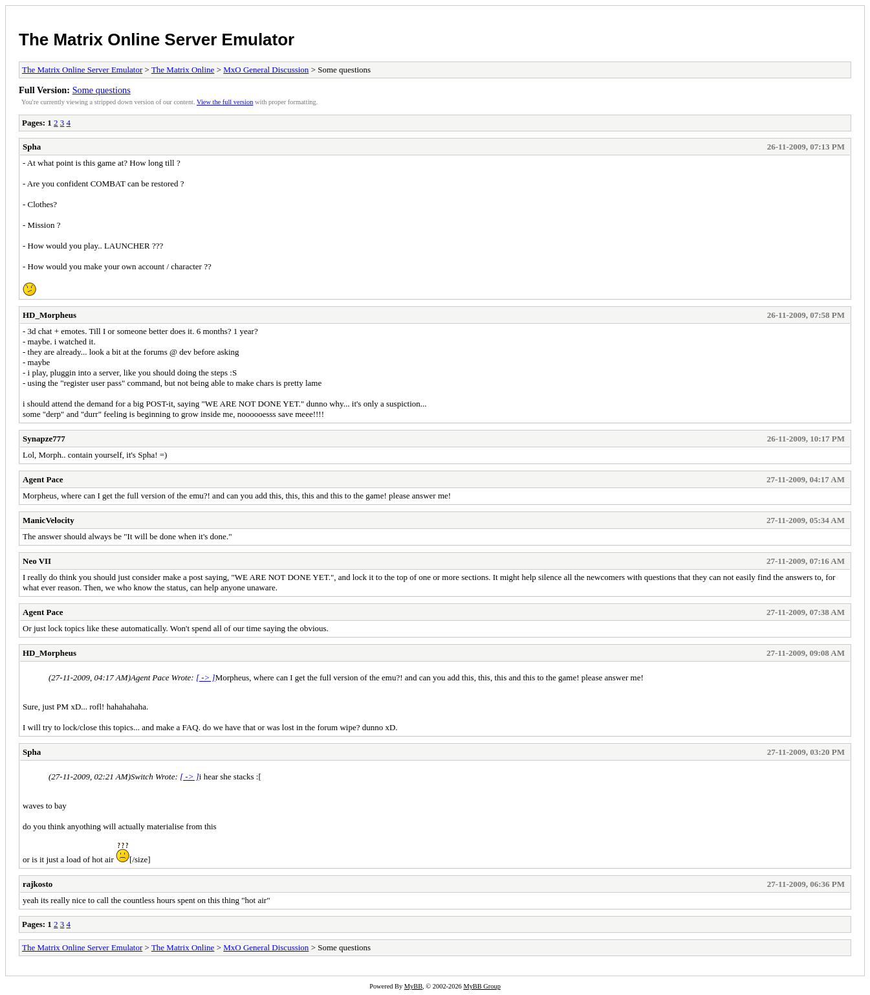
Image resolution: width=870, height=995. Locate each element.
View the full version (225, 102)
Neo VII (37, 561)
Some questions (101, 90)
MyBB (413, 986)
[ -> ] (205, 677)
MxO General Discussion (266, 69)
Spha (32, 146)
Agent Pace (43, 479)
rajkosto (37, 884)
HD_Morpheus (49, 315)
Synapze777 (44, 438)
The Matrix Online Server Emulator (156, 39)
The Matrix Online (182, 69)
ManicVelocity (48, 520)
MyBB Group (481, 986)
